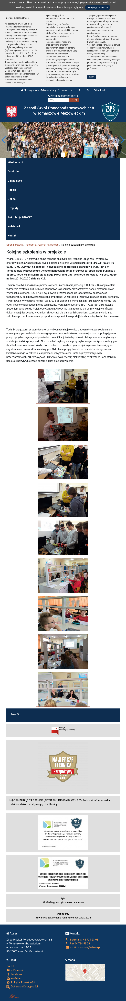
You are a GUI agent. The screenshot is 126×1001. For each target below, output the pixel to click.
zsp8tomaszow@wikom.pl (82, 947)
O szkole (13, 171)
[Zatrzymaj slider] (63, 154)
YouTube (13, 978)
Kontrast (99, 90)
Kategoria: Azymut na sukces (42, 244)
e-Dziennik (14, 970)
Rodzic (12, 189)
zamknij (92, 77)
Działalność (15, 180)
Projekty (13, 208)
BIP (10, 966)
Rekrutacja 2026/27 (20, 217)
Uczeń (12, 199)
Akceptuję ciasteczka (97, 7)
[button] (4, 139)
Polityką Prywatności (83, 2)
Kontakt (12, 235)
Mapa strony (48, 90)
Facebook (14, 974)
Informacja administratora (63, 95)
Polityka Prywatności (20, 982)
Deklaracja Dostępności (22, 987)
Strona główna (30, 90)
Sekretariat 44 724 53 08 (81, 939)
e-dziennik (14, 226)
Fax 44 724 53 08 (77, 943)
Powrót (14, 714)
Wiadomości (15, 162)
